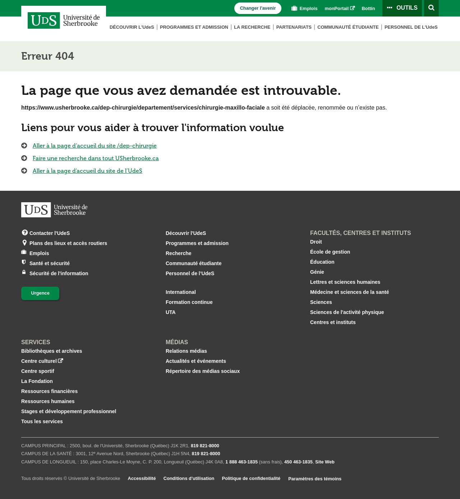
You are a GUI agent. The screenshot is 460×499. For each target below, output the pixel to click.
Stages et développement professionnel (68, 411)
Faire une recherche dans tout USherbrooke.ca (96, 158)
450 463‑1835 (298, 462)
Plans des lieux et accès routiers (68, 242)
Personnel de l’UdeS (190, 273)
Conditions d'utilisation (189, 478)
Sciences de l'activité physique (347, 312)
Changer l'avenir (258, 8)
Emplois (303, 8)
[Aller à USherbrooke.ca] (54, 209)
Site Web (325, 462)
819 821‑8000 (205, 445)
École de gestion (330, 252)
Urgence (40, 293)
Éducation (322, 262)
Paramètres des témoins (314, 478)
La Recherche (252, 27)
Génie (317, 272)
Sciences (321, 302)
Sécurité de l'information (58, 272)
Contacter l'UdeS (49, 232)
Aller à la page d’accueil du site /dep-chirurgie (95, 145)
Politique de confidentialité (251, 478)
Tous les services (42, 421)
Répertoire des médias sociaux (203, 371)
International (181, 292)
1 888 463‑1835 (241, 462)
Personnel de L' (411, 27)
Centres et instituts (333, 322)
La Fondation (37, 381)
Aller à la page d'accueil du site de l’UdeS (87, 170)
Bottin (368, 8)
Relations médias (186, 351)
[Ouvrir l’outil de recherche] (431, 8)
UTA (171, 312)
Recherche (179, 253)
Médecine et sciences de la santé (349, 292)
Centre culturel (39, 361)
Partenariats (294, 27)
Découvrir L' (132, 27)
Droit (316, 242)
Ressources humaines (48, 401)
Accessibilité (142, 478)
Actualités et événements (196, 361)
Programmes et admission (194, 27)
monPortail (337, 8)
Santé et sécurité (49, 262)
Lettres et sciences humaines (345, 282)
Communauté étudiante (348, 27)
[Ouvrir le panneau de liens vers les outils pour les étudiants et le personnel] (402, 8)
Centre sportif (37, 371)
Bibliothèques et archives (51, 351)
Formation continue (189, 302)
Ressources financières (49, 391)
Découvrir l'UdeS (186, 233)
